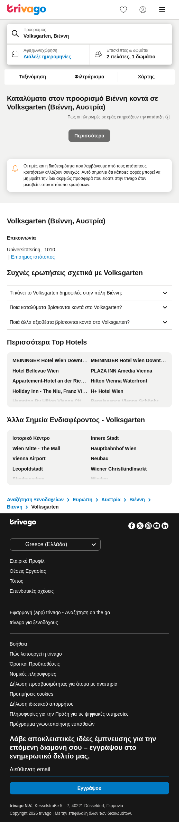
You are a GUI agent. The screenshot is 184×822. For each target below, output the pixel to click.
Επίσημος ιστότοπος (33, 257)
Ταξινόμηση (32, 76)
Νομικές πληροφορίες (33, 674)
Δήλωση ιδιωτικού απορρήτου (42, 704)
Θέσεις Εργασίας (28, 571)
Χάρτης (146, 76)
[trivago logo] (26, 9)
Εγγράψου (89, 788)
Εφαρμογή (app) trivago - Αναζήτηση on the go (60, 612)
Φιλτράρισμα (89, 76)
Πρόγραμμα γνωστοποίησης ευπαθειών (52, 724)
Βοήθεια (18, 644)
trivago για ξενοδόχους (34, 622)
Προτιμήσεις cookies (32, 694)
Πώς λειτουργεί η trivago (36, 654)
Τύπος (16, 581)
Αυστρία (110, 499)
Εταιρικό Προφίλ (27, 561)
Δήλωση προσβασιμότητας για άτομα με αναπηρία (64, 684)
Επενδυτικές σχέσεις (32, 591)
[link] (123, 9)
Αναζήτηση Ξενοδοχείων (35, 499)
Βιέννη (137, 499)
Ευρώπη (82, 499)
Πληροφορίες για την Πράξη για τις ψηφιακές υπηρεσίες (69, 714)
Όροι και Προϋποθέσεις (35, 664)
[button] (89, 34)
